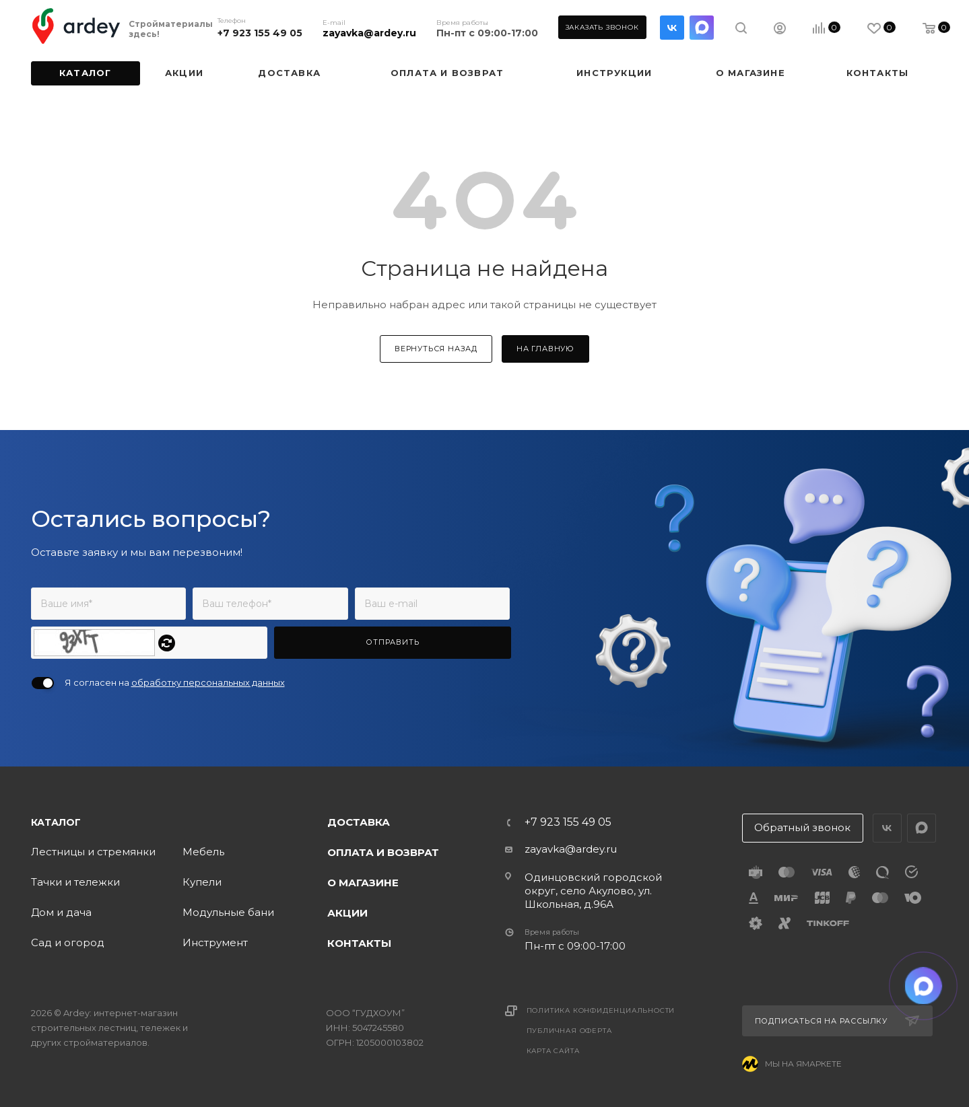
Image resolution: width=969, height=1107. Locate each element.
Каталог (56, 822)
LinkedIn (702, 27)
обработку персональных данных (208, 682)
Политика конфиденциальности (601, 1010)
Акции (347, 912)
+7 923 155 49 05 (260, 33)
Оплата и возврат (383, 852)
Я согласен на (175, 682)
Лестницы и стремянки (93, 851)
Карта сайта (553, 1050)
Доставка (358, 822)
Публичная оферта (569, 1030)
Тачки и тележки (75, 882)
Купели (202, 882)
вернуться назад (436, 348)
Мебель (203, 851)
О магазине (363, 882)
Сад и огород (67, 942)
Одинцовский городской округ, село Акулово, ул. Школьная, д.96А (593, 890)
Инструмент (215, 942)
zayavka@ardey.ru (369, 33)
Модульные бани (228, 912)
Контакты (359, 943)
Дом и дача (61, 912)
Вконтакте (672, 27)
